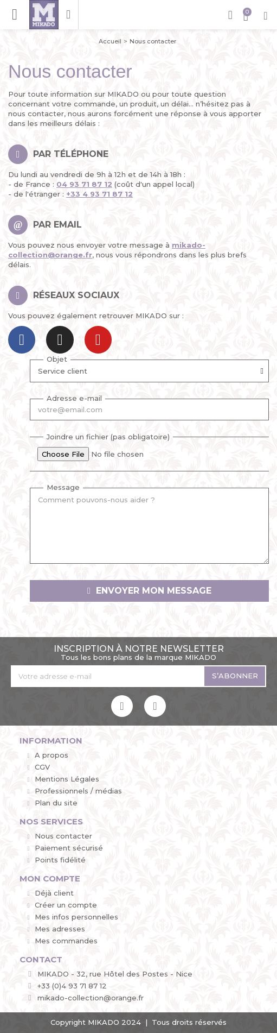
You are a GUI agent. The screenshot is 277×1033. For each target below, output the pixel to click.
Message (63, 486)
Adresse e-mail (74, 397)
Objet (57, 358)
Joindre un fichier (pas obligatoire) (108, 435)
